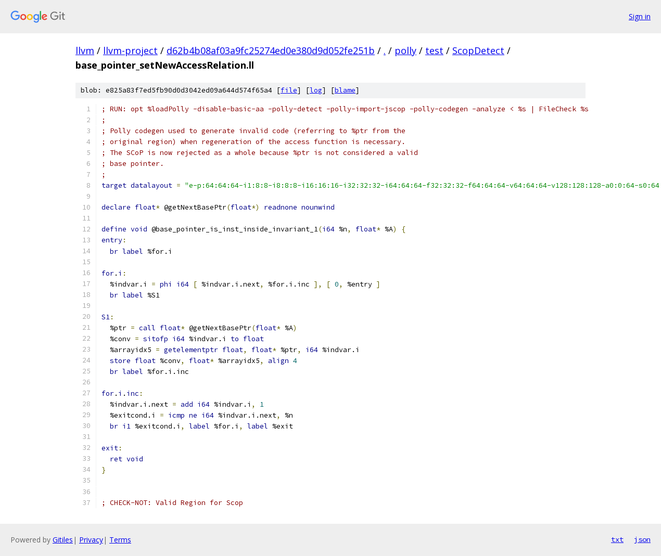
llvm (84, 50)
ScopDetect (478, 50)
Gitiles (63, 540)
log (316, 90)
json (642, 539)
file (289, 90)
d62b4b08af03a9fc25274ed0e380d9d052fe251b (271, 50)
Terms (120, 540)
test (434, 50)
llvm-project (130, 50)
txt (617, 539)
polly (405, 50)
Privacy (91, 540)
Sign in (640, 16)
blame (345, 90)
